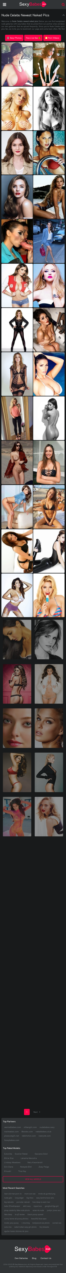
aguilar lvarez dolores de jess (16, 1231)
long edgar (19, 1198)
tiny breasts (44, 1227)
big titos (30, 1198)
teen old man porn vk (13, 1193)
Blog (34, 1258)
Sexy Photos (14, 37)
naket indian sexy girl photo (25, 1227)
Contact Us (46, 1258)
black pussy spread (35, 1214)
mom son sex (29, 1193)
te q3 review (20, 1214)
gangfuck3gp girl (52, 1206)
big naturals (9, 1202)
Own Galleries (21, 1258)
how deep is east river (41, 1202)
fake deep (8, 1214)
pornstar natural (23, 1202)
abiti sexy (27, 1206)
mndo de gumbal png (46, 1193)
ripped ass (37, 1206)
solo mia (7, 1227)
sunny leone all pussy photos (16, 1218)
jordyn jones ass (54, 1210)
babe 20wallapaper (12, 1206)
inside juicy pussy (11, 1223)
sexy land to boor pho (45, 1198)
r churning (25, 1223)
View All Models (33, 1179)
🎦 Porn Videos (52, 37)
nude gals (8, 1198)
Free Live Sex (33, 37)
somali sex (56, 1223)
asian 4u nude (38, 1210)
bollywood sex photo (41, 1223)
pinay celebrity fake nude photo (17, 1210)
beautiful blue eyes (38, 1218)
